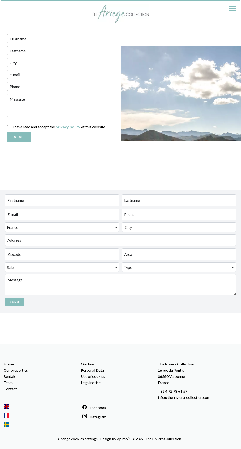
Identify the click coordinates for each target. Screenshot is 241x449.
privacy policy (68, 127)
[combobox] (62, 227)
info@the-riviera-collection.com (184, 397)
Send (19, 137)
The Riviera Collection (176, 364)
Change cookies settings (78, 438)
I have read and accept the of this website (59, 127)
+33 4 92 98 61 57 (172, 391)
